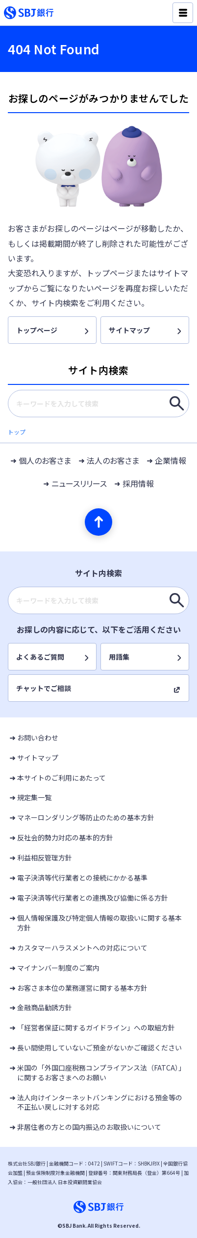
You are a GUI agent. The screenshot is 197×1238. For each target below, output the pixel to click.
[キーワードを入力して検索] (177, 403)
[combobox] (98, 403)
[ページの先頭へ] (98, 522)
